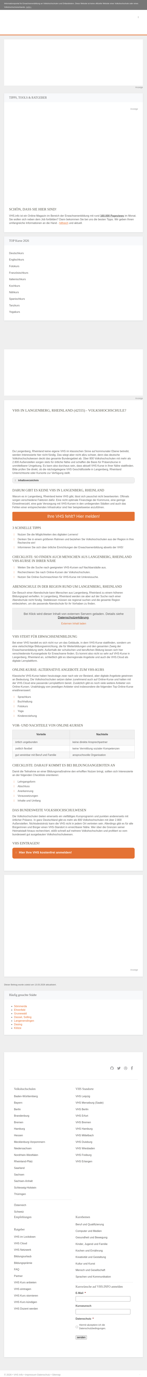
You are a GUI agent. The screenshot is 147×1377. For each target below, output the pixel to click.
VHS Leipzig (83, 1094)
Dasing (18, 1022)
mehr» (28, 7)
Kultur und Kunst (85, 1261)
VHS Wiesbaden (85, 1146)
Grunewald (20, 1011)
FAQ (16, 1267)
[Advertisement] (73, 62)
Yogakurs (14, 311)
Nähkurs (14, 292)
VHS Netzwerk (22, 1248)
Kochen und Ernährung (89, 1248)
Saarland (19, 1166)
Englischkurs (16, 259)
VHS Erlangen (84, 1159)
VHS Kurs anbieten (25, 1280)
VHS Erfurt (82, 1114)
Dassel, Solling (22, 1015)
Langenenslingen (24, 1018)
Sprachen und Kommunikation (93, 1274)
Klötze (17, 1026)
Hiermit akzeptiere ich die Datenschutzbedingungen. (92, 1325)
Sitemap (56, 1372)
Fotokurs (14, 266)
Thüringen (20, 1192)
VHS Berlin (82, 1107)
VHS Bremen (83, 1120)
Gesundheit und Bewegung (91, 1235)
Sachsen (19, 1172)
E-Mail (81, 1291)
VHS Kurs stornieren (26, 1293)
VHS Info (18, 1372)
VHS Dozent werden (26, 1306)
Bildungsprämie (23, 1261)
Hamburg (19, 1127)
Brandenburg (21, 1114)
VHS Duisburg (84, 1140)
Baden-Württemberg (26, 1094)
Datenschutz (85, 1316)
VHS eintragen (22, 1287)
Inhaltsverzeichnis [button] (26, 480)
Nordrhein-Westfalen (26, 1153)
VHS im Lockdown (25, 1235)
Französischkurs (18, 272)
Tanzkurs (14, 305)
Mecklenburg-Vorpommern (29, 1140)
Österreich (20, 1203)
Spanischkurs (17, 298)
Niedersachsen (23, 1146)
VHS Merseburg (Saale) (90, 1100)
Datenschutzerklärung (73, 616)
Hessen (18, 1133)
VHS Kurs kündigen (25, 1300)
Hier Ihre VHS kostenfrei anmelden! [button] (43, 851)
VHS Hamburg (84, 1127)
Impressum (30, 1372)
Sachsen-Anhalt (23, 1179)
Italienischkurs (17, 279)
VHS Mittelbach (85, 1133)
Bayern (18, 1100)
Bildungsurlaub (22, 1254)
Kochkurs (14, 285)
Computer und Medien (89, 1229)
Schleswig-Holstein (25, 1185)
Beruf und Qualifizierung (90, 1222)
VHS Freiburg (84, 1153)
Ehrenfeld (19, 1007)
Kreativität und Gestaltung (91, 1255)
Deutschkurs (16, 253)
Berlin (17, 1107)
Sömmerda (20, 1004)
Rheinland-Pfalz (23, 1159)
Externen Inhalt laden (73, 622)
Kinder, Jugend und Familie (92, 1242)
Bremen (18, 1120)
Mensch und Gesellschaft (90, 1268)
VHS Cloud (20, 1241)
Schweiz (19, 1209)
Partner (18, 1274)
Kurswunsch (83, 1303)
